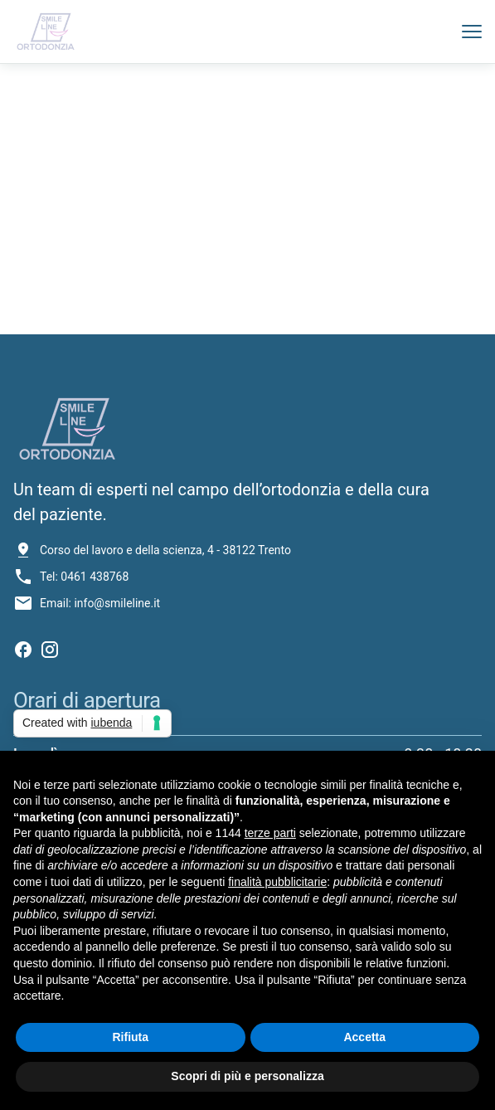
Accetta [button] (364, 1037)
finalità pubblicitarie (277, 881)
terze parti (270, 833)
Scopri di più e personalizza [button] (247, 1076)
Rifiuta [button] (130, 1037)
